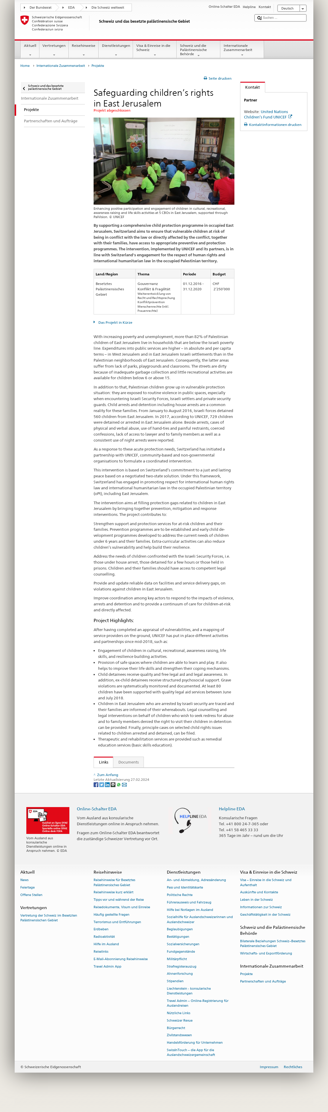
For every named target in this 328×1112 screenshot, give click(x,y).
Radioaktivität (104, 949)
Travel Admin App (107, 979)
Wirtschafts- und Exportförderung (266, 966)
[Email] (124, 797)
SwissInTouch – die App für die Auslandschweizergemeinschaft (191, 1065)
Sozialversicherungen (183, 957)
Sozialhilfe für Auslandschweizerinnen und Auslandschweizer (200, 932)
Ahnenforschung (180, 986)
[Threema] (113, 797)
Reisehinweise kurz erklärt (113, 905)
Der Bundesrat (40, 8)
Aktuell (30, 50)
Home (25, 66)
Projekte (246, 987)
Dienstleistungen (116, 50)
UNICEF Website (114, 773)
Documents (128, 762)
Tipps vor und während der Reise (119, 912)
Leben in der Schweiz (256, 912)
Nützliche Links (178, 1026)
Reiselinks (101, 964)
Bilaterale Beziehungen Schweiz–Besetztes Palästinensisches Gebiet (272, 956)
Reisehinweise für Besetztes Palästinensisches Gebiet (114, 895)
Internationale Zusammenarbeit (242, 50)
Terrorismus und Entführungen (117, 935)
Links (101, 762)
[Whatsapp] (119, 797)
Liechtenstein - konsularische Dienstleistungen (189, 1004)
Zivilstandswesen (179, 1048)
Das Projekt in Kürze (114, 322)
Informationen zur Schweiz (261, 920)
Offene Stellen (31, 908)
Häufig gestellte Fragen (111, 927)
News (24, 893)
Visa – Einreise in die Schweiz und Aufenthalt (266, 895)
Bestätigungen (178, 949)
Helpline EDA (232, 821)
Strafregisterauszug (181, 979)
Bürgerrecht (176, 1040)
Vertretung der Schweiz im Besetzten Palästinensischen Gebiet (48, 930)
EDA (71, 8)
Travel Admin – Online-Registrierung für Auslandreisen (197, 1016)
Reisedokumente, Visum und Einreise (122, 920)
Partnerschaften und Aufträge (263, 994)
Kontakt (250, 87)
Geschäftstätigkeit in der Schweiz (265, 927)
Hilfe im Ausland (106, 957)
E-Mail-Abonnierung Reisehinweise (121, 972)
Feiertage (27, 900)
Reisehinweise (83, 50)
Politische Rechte (180, 908)
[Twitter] (102, 797)
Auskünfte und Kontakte (259, 905)
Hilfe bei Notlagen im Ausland (190, 922)
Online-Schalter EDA (97, 821)
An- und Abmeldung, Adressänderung (196, 893)
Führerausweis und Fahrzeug (189, 915)
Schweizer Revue (180, 1033)
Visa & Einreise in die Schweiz (154, 50)
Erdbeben (101, 942)
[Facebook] (96, 797)
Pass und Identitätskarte (185, 900)
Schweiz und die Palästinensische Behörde (198, 50)
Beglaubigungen (180, 942)
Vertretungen (54, 50)
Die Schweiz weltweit (107, 8)
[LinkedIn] (108, 797)
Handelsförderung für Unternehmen (195, 1055)
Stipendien (175, 994)
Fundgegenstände (181, 964)
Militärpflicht (177, 972)
